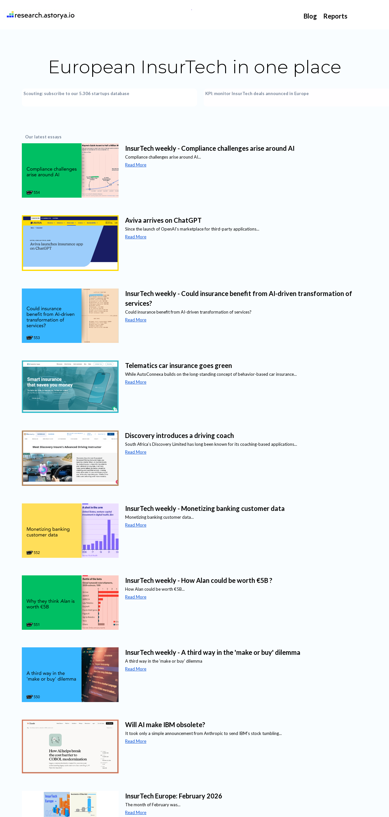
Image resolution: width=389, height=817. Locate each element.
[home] (39, 14)
